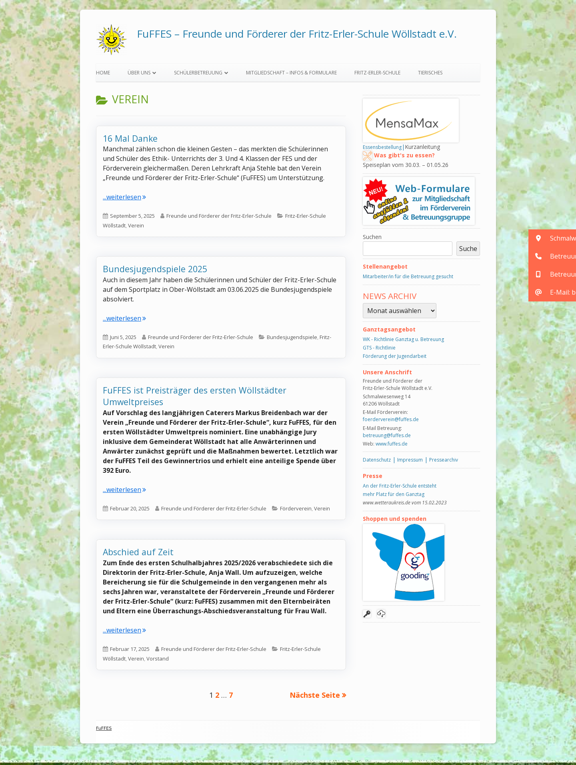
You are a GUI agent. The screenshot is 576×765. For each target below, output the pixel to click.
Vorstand (157, 660)
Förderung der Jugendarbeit (394, 358)
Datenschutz (377, 462)
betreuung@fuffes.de (387, 437)
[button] (552, 238)
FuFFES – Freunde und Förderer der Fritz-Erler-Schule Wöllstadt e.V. (297, 33)
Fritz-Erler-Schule (377, 74)
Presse (372, 478)
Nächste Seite (315, 697)
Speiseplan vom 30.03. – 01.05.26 (405, 167)
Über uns (139, 74)
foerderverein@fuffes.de (391, 421)
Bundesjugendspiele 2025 (155, 271)
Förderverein (296, 510)
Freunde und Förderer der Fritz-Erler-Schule (219, 218)
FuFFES (104, 730)
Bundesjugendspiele (292, 339)
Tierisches (430, 74)
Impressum (410, 462)
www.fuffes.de (392, 445)
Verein (136, 227)
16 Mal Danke (130, 140)
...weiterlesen (124, 199)
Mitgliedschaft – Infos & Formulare (291, 74)
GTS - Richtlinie (379, 349)
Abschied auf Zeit (138, 554)
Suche (468, 250)
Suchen (372, 239)
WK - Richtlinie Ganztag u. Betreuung (403, 341)
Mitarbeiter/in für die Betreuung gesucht (408, 278)
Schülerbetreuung (198, 74)
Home (103, 74)
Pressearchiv (443, 462)
